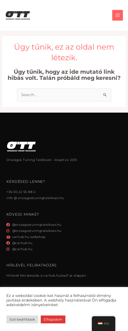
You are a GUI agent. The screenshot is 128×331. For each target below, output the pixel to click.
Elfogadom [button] (53, 319)
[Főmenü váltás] (117, 15)
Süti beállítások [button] (22, 319)
